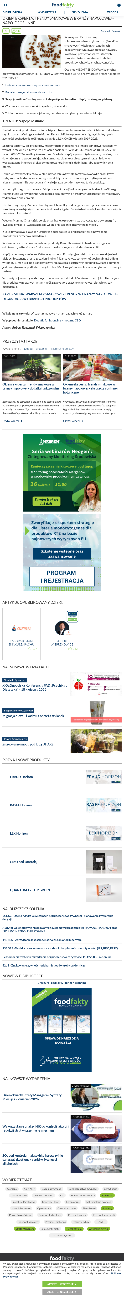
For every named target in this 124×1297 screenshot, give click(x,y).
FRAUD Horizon (21, 777)
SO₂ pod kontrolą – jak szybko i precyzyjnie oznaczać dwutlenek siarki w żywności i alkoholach (32, 1159)
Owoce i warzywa (66, 1208)
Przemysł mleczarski (104, 1214)
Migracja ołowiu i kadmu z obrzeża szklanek (33, 716)
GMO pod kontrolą (23, 862)
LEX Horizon (19, 833)
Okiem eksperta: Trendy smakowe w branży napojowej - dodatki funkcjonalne (31, 386)
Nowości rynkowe (21, 1208)
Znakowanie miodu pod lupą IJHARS (27, 744)
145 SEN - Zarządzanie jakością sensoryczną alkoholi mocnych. (42, 940)
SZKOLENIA (80, 12)
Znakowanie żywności (61, 1235)
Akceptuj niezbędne (60, 1291)
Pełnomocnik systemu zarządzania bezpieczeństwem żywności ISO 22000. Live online (57, 957)
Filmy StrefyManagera (83, 1195)
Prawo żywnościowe (20, 1214)
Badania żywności (52, 1188)
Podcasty (107, 1208)
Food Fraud (107, 1195)
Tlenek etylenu (74, 1228)
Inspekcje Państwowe (23, 1201)
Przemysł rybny (80, 1221)
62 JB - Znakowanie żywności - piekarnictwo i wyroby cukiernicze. (44, 965)
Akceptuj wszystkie (60, 1284)
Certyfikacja (110, 1188)
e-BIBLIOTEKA (12, 12)
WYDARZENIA (47, 12)
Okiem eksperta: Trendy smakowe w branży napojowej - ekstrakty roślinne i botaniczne (90, 388)
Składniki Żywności (111, 31)
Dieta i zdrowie (19, 1195)
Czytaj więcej (10, 421)
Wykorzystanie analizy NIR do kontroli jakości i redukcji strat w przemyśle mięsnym (35, 1128)
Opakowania (44, 1208)
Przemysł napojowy (62, 348)
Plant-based (89, 1208)
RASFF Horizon (21, 805)
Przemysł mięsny (77, 1214)
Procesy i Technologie (50, 1214)
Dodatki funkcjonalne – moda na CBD (28, 92)
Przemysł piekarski (55, 1221)
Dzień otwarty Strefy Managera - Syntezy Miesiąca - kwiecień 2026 (32, 1097)
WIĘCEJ (112, 12)
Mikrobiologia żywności (98, 1201)
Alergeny (12, 1188)
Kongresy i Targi (50, 1201)
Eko (62, 1195)
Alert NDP (29, 1188)
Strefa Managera (25, 1228)
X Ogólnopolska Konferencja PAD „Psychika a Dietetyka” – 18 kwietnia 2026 (34, 687)
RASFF (101, 1221)
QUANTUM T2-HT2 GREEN (30, 890)
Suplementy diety (50, 1228)
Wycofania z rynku (98, 1228)
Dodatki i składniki (35, 348)
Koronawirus (73, 1201)
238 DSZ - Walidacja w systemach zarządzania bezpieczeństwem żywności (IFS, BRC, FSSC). (60, 948)
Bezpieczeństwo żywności (83, 1188)
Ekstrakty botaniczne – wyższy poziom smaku (33, 85)
